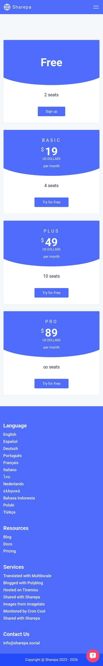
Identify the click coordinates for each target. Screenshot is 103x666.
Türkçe (9, 512)
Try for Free (51, 202)
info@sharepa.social (21, 643)
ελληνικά (11, 491)
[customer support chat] (92, 655)
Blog (7, 537)
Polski (8, 505)
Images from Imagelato (24, 604)
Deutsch (10, 448)
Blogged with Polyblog (23, 583)
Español (10, 441)
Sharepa (51, 660)
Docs (7, 544)
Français (10, 462)
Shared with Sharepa (21, 597)
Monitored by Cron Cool (24, 611)
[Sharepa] (18, 7)
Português (12, 455)
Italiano (10, 469)
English (9, 434)
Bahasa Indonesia (19, 498)
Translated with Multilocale (27, 575)
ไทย (6, 476)
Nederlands (13, 484)
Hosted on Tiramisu (20, 590)
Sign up (51, 111)
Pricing (9, 551)
